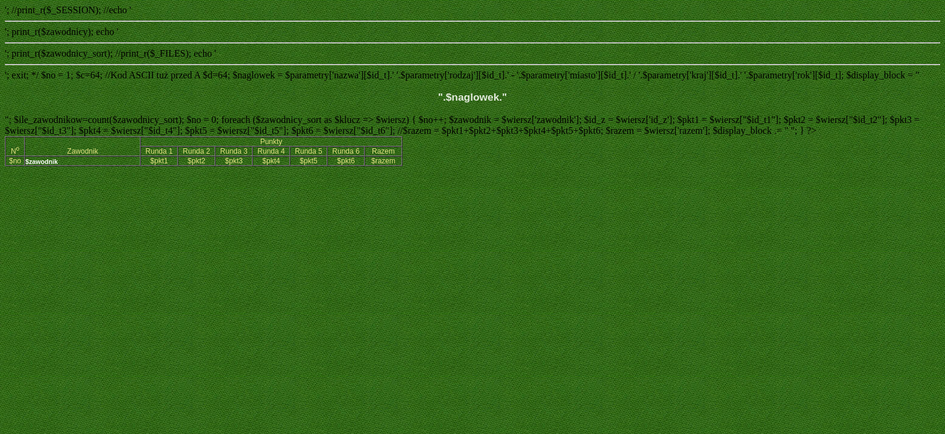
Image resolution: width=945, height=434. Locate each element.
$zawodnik (41, 161)
